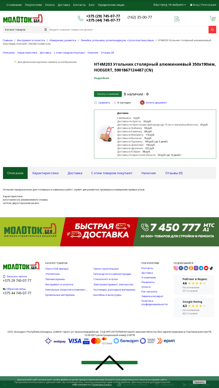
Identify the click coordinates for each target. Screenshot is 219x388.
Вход (196, 4)
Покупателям (33, 5)
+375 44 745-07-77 (17, 293)
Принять (199, 382)
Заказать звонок (15, 276)
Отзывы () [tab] (174, 173)
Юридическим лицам (111, 5)
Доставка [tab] (75, 173)
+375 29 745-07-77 (17, 280)
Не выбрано (177, 4)
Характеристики (27, 52)
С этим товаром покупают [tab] (111, 173)
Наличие (93, 52)
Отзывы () (107, 52)
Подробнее (101, 78)
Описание (9, 52)
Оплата (50, 5)
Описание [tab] (15, 173)
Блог (92, 5)
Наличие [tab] (148, 173)
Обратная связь (14, 289)
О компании (14, 5)
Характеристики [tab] (45, 173)
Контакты (79, 5)
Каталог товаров (26, 29)
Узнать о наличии (108, 94)
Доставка (64, 5)
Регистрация (208, 4)
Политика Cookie (102, 384)
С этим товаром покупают (69, 52)
